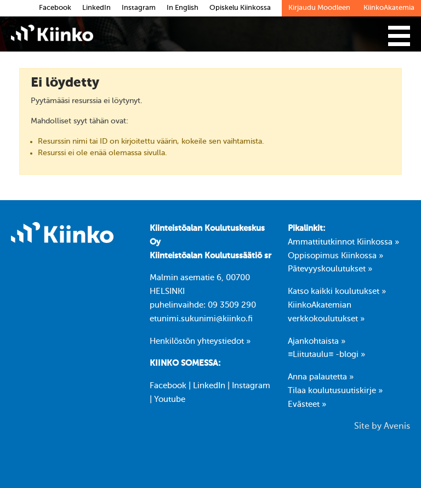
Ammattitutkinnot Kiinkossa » (343, 242)
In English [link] (182, 8)
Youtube (169, 399)
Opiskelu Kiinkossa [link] (240, 8)
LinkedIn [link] (96, 8)
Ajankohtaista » (316, 341)
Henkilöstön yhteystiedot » (200, 341)
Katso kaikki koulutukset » (337, 291)
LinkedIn (209, 386)
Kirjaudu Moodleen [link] (319, 8)
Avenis (397, 426)
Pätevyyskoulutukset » (330, 269)
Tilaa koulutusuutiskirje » (335, 391)
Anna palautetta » (321, 377)
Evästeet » (307, 404)
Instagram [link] (139, 8)
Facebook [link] (55, 8)
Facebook (168, 386)
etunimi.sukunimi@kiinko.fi (201, 319)
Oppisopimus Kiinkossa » (335, 256)
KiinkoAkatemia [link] (388, 8)
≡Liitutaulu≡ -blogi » (326, 354)
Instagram (251, 386)
